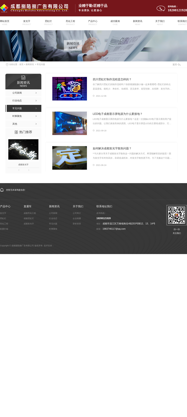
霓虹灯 (3, 218)
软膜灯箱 (4, 229)
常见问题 (41, 64)
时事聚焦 (53, 229)
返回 (176, 64)
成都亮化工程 (30, 213)
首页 (21, 64)
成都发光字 (23, 164)
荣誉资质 (77, 223)
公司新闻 (53, 213)
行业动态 (53, 218)
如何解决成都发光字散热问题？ (112, 148)
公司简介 (77, 213)
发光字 (3, 213)
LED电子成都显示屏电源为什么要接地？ (117, 113)
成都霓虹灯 (29, 218)
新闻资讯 (30, 64)
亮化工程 (4, 223)
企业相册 (77, 218)
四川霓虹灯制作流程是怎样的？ (112, 79)
